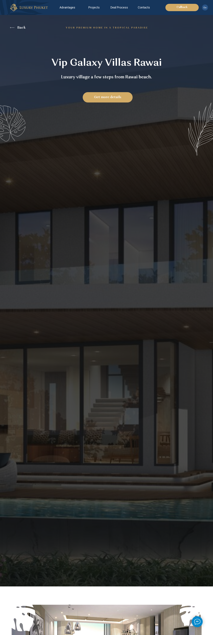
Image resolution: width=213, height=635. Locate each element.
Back (21, 27)
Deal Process (119, 7)
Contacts (144, 7)
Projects (94, 7)
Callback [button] (182, 7)
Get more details (107, 97)
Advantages (67, 7)
